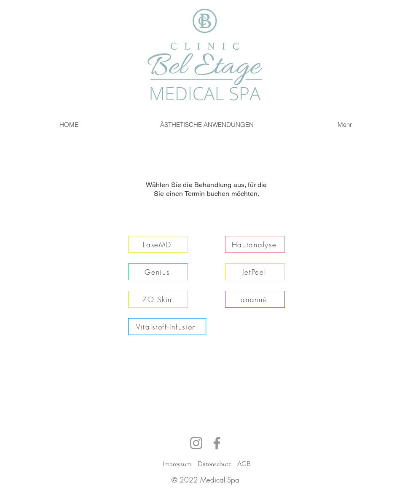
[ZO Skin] (158, 299)
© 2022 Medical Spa (205, 480)
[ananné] (255, 299)
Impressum (177, 464)
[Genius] (158, 271)
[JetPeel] (255, 271)
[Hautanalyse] (255, 244)
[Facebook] (217, 443)
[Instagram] (196, 443)
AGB (244, 464)
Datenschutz (214, 464)
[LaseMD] (158, 244)
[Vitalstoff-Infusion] (167, 326)
